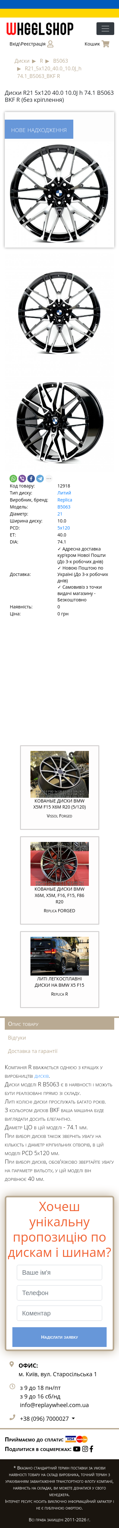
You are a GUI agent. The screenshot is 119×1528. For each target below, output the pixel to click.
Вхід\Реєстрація (31, 43)
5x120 (63, 528)
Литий (64, 493)
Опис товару (23, 1023)
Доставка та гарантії (32, 1051)
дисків (42, 1075)
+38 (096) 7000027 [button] (45, 1418)
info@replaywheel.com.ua (54, 1405)
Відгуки (17, 1037)
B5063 (63, 507)
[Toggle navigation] (105, 28)
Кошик (96, 43)
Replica (64, 500)
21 (60, 514)
